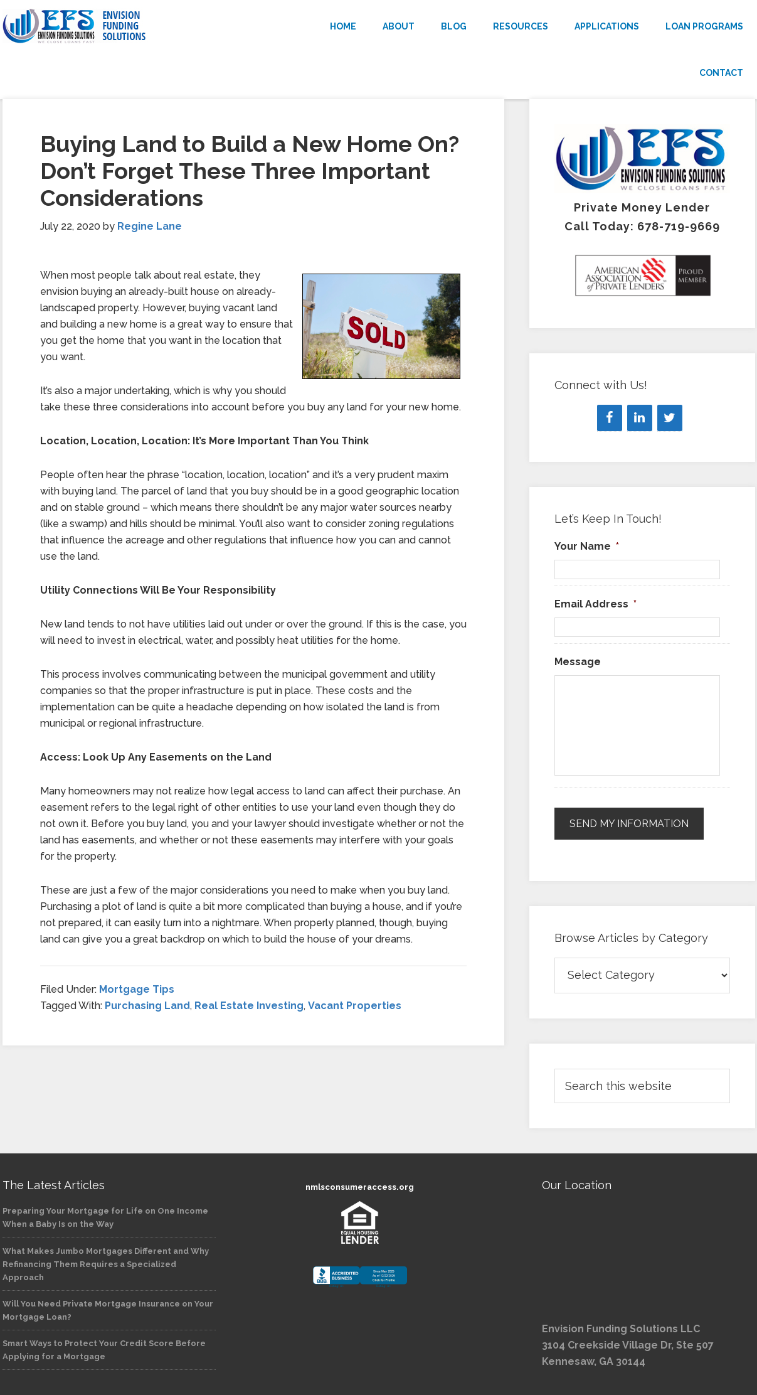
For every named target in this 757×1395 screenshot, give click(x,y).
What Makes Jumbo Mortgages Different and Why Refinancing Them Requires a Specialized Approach (106, 1263)
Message (577, 662)
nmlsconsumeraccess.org (359, 1186)
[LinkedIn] (639, 418)
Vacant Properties (354, 1006)
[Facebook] (609, 418)
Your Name (586, 546)
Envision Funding (115, 26)
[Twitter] (669, 418)
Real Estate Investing (249, 1006)
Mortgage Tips (136, 989)
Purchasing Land (147, 1006)
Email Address (595, 604)
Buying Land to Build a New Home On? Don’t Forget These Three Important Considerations (249, 171)
